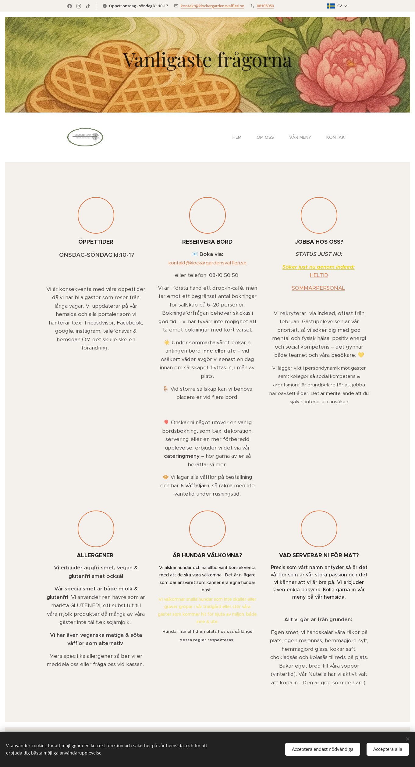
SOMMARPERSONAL (318, 288)
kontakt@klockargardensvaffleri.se (212, 6)
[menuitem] (240, 137)
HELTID (319, 275)
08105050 (265, 6)
